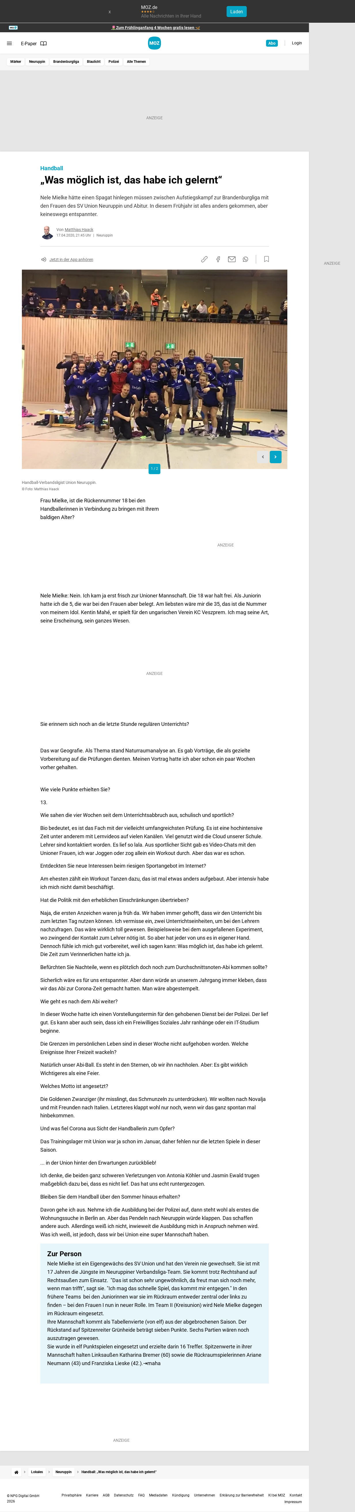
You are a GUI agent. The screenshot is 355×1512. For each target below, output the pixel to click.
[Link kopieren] (204, 259)
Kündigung (180, 1495)
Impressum (293, 1502)
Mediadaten (158, 1495)
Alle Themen (136, 62)
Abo (272, 43)
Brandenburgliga (66, 62)
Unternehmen (204, 1495)
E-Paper (34, 43)
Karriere (92, 1495)
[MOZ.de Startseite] (154, 43)
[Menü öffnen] (9, 43)
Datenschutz (124, 1495)
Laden (236, 11)
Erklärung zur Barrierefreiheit (242, 1495)
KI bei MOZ (276, 1495)
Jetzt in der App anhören (71, 259)
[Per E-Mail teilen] (232, 259)
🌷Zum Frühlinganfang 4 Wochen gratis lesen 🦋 (155, 27)
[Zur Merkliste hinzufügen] (265, 259)
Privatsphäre (71, 1495)
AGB (106, 1495)
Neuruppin (37, 62)
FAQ (141, 1495)
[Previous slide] (263, 457)
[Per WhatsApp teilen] (245, 259)
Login (297, 43)
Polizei (114, 62)
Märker (15, 62)
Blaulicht (93, 62)
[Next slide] (276, 457)
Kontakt (296, 1495)
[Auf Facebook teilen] (218, 259)
